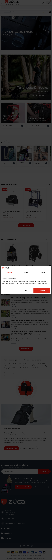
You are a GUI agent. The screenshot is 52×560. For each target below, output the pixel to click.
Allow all (42, 290)
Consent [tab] (9, 272)
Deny (25, 290)
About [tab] (43, 272)
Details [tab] (26, 272)
